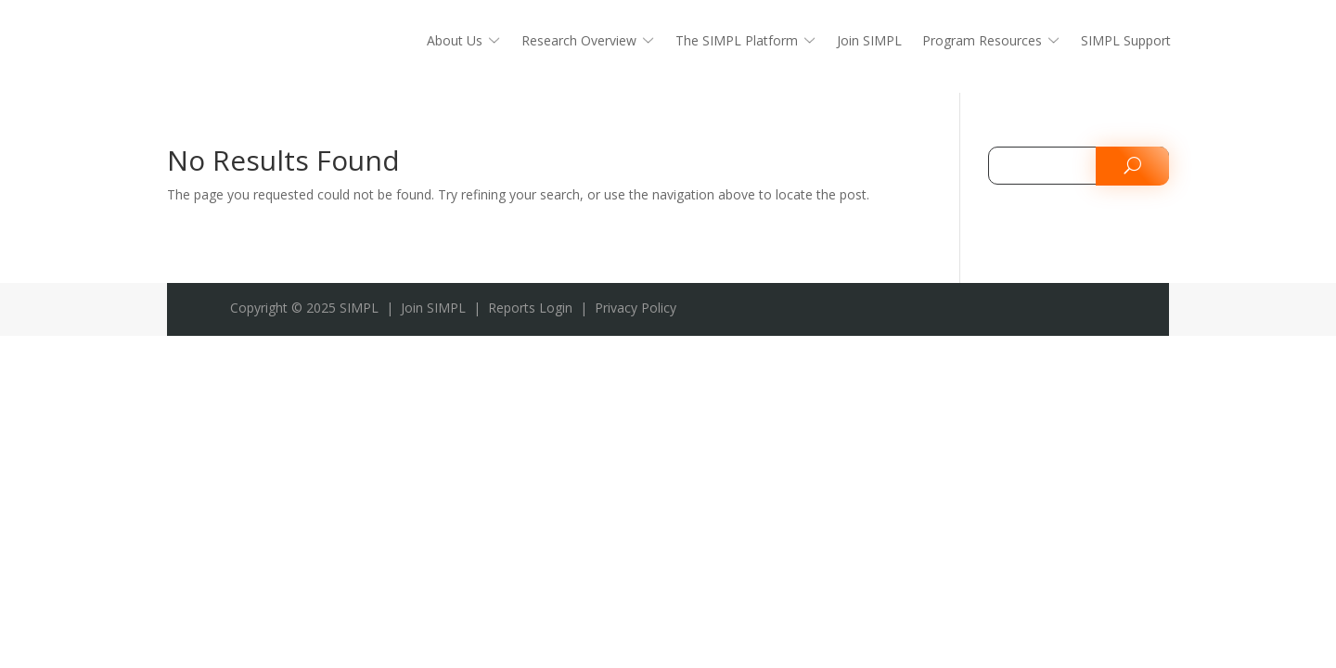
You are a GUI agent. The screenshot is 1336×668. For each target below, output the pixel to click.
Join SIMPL (869, 41)
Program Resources (982, 41)
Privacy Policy (635, 307)
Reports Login (530, 307)
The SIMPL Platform (736, 41)
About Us (454, 41)
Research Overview (578, 41)
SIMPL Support (1126, 41)
